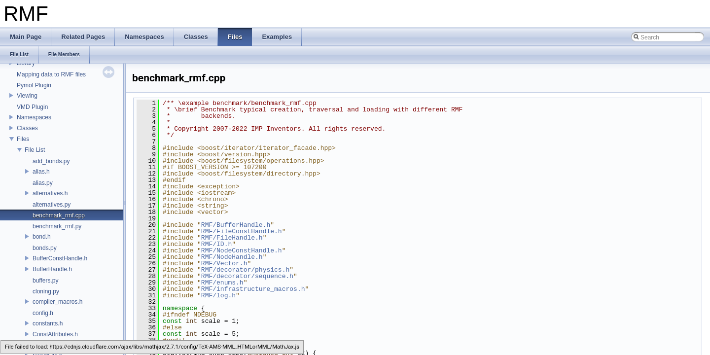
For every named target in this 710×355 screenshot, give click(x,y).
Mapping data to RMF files (51, 74)
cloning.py (46, 291)
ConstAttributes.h (55, 334)
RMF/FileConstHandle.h (241, 231)
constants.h (48, 323)
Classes (27, 128)
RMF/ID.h (216, 244)
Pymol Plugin (34, 85)
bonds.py (45, 248)
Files (23, 139)
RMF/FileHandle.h (232, 237)
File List (35, 149)
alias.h (41, 171)
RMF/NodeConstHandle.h (241, 250)
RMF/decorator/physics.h (245, 269)
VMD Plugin (32, 107)
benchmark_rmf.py (57, 226)
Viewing (27, 95)
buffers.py (45, 280)
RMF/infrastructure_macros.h (253, 288)
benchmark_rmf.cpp (59, 215)
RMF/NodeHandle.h (232, 256)
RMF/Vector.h (224, 263)
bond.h (42, 236)
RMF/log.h (218, 295)
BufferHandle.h (52, 269)
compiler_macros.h (57, 301)
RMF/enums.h (222, 282)
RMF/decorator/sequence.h (247, 276)
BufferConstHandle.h (60, 258)
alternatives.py (52, 204)
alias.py (43, 182)
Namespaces (34, 117)
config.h (43, 313)
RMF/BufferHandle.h (235, 224)
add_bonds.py (51, 161)
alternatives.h (50, 193)
